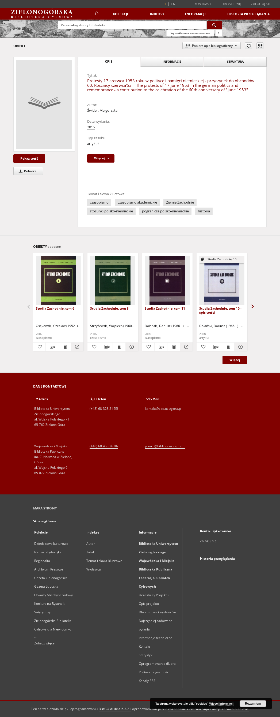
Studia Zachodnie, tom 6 (55, 308)
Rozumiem (253, 703)
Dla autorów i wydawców (157, 612)
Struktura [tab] (235, 61)
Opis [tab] (108, 61)
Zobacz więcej (45, 643)
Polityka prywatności (154, 672)
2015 (91, 127)
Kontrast (202, 4)
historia (204, 211)
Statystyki (146, 655)
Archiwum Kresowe (48, 569)
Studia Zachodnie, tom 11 (165, 308)
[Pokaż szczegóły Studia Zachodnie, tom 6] (76, 346)
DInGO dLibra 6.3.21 (115, 709)
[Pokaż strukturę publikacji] (222, 259)
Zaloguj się (261, 4)
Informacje (195, 14)
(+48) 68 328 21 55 (104, 408)
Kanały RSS (147, 680)
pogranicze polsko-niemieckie (165, 211)
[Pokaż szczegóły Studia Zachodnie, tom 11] (185, 346)
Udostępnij (231, 4)
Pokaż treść (29, 158)
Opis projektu (149, 603)
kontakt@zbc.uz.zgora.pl (163, 408)
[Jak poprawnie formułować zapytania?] (218, 33)
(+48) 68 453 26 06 (104, 446)
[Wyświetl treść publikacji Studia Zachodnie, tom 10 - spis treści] (228, 346)
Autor (90, 543)
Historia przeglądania (248, 14)
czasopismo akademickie (137, 202)
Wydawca (93, 569)
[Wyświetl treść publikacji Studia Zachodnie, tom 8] (119, 346)
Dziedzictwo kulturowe (51, 543)
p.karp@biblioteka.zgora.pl (165, 446)
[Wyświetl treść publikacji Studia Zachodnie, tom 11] (173, 346)
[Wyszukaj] (214, 25)
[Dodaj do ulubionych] (248, 45)
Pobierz (26, 171)
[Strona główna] (96, 14)
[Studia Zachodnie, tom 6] (58, 281)
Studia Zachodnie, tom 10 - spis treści (220, 310)
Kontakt (144, 646)
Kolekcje (121, 14)
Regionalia (42, 560)
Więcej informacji (221, 703)
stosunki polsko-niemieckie (111, 211)
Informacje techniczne (155, 638)
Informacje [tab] (172, 61)
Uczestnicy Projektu (153, 595)
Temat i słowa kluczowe (104, 560)
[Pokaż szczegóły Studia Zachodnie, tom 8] (131, 346)
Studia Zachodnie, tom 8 (109, 308)
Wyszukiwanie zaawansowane (190, 33)
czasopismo (99, 202)
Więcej (234, 360)
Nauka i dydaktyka (48, 552)
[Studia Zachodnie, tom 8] (112, 281)
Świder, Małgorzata (102, 110)
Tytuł (90, 552)
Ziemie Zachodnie (180, 202)
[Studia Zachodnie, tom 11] (167, 281)
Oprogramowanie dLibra (157, 663)
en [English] (173, 4)
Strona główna (44, 521)
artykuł (92, 143)
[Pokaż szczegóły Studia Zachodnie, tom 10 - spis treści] (240, 346)
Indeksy (157, 14)
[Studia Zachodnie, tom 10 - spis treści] (222, 281)
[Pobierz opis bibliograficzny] (52, 346)
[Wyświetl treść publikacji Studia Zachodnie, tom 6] (64, 346)
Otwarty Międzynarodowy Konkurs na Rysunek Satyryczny (53, 603)
